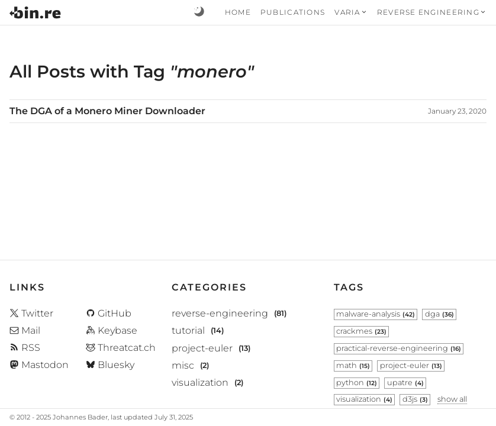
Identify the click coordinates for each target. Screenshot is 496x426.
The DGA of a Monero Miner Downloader (107, 111)
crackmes (361, 331)
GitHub (108, 313)
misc (183, 365)
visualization (200, 382)
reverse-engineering (220, 314)
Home (238, 12)
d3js (415, 399)
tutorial (188, 331)
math (353, 365)
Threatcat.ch (121, 347)
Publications (292, 12)
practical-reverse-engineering (398, 348)
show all (452, 399)
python (356, 382)
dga (439, 313)
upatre (405, 382)
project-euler (202, 348)
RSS (24, 347)
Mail (24, 330)
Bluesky (110, 364)
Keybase (111, 330)
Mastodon (39, 364)
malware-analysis (375, 313)
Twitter (31, 313)
